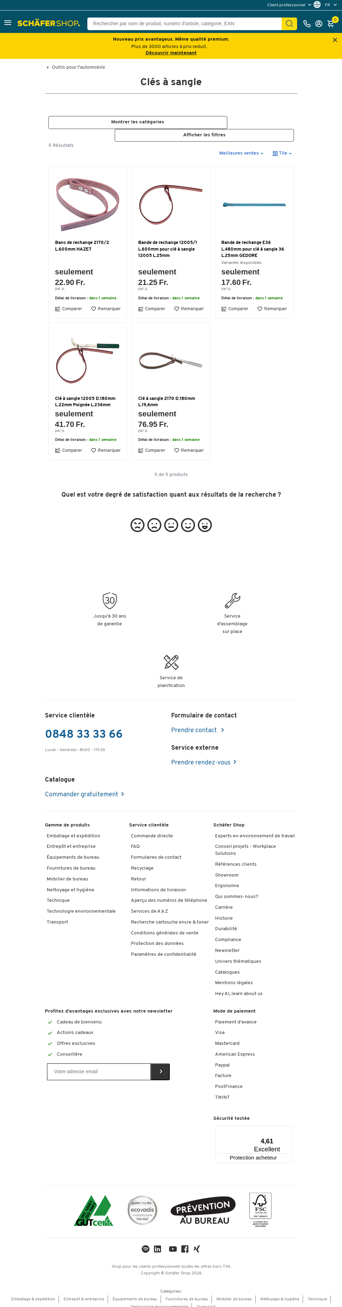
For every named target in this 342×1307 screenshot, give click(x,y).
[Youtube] (173, 1243)
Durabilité (226, 921)
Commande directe (152, 828)
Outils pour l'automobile (78, 67)
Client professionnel (286, 5)
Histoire (224, 910)
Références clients (236, 856)
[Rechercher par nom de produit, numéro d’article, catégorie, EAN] (187, 24)
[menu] (290, 5)
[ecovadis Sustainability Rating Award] (142, 1204)
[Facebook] (185, 1243)
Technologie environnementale (81, 903)
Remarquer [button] (106, 301)
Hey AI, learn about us (239, 986)
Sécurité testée (231, 1111)
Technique (58, 893)
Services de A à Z (149, 903)
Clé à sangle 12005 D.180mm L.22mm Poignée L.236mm (85, 394)
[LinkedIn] (145, 1243)
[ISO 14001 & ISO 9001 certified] (93, 1204)
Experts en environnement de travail (255, 828)
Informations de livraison (158, 882)
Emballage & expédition (33, 1291)
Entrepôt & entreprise (83, 1291)
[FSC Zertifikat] (260, 1204)
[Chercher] (289, 23)
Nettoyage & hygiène (279, 1291)
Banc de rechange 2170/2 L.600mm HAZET (82, 238)
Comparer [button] (68, 301)
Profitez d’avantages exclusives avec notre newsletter (109, 1003)
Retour (138, 871)
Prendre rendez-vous (200, 755)
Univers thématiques (238, 954)
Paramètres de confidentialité (163, 947)
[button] (8, 24)
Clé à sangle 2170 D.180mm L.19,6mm (166, 394)
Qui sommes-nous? (236, 889)
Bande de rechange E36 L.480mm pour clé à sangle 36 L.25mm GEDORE (252, 241)
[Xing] (197, 1243)
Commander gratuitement (81, 787)
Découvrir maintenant (171, 53)
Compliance (228, 932)
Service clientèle (149, 817)
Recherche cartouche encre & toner (170, 914)
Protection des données (157, 936)
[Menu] (270, 1122)
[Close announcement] (335, 40)
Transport (57, 914)
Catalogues (227, 964)
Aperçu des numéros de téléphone (169, 893)
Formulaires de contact (156, 850)
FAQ (135, 839)
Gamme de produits (67, 817)
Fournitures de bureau (71, 860)
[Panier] (332, 24)
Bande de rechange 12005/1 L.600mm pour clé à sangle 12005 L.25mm (167, 241)
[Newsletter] (99, 1064)
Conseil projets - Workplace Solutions (245, 843)
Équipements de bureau (73, 850)
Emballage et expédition (73, 828)
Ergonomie (227, 878)
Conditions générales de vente (165, 925)
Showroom (227, 867)
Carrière (224, 900)
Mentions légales (234, 975)
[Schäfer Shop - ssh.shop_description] (50, 23)
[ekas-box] (203, 1204)
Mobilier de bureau (67, 871)
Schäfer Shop (228, 817)
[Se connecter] (321, 24)
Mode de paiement (234, 1003)
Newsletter (227, 943)
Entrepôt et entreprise (71, 839)
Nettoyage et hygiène (70, 882)
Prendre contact (194, 723)
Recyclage (142, 860)
